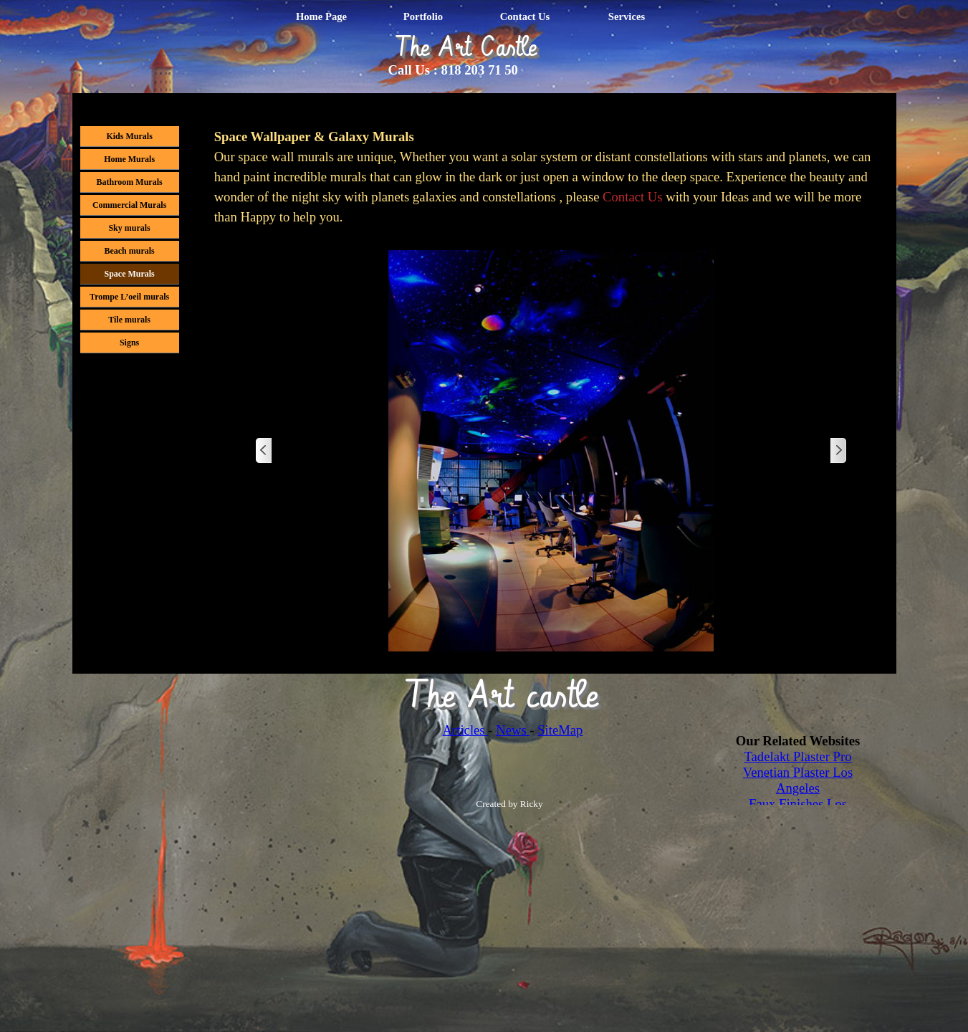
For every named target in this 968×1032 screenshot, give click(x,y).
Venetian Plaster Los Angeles (798, 780)
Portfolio (423, 16)
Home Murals (129, 159)
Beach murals (129, 251)
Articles (466, 729)
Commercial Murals (129, 205)
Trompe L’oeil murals (129, 297)
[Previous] (264, 451)
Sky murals (129, 228)
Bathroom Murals (130, 182)
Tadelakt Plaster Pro (798, 756)
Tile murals (129, 320)
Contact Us (525, 16)
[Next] (837, 451)
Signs (129, 343)
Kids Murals (129, 136)
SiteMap (560, 729)
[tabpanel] (551, 177)
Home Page (321, 16)
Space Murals (129, 274)
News (512, 729)
